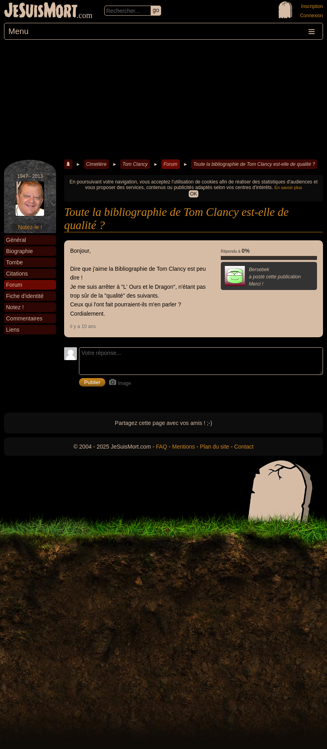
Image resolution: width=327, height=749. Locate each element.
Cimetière (96, 164)
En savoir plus (288, 187)
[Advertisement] (163, 100)
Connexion (311, 15)
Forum (171, 164)
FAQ (161, 446)
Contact (243, 446)
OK (193, 194)
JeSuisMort (41, 11)
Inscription (312, 6)
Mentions (183, 446)
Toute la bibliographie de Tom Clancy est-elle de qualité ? (254, 164)
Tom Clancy (134, 164)
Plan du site (214, 446)
